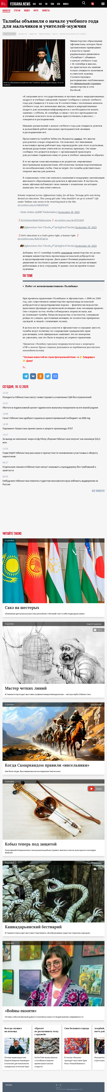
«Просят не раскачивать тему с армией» (46, 1031)
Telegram (88, 357)
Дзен (29, 360)
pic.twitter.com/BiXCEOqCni (33, 238)
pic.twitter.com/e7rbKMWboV (33, 205)
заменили (66, 252)
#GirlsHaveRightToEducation (35, 220)
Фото (37, 10)
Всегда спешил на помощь (13, 1030)
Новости (7, 10)
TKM (53, 3)
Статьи (17, 10)
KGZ (41, 3)
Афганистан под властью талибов (73, 34)
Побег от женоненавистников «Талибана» (53, 286)
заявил (78, 138)
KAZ (34, 3)
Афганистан (22, 34)
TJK (47, 3)
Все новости (98, 491)
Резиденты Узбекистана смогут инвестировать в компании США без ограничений (47, 397)
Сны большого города (76, 1028)
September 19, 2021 (86, 227)
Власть (55, 34)
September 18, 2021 (69, 212)
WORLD (68, 3)
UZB (60, 3)
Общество (33, 34)
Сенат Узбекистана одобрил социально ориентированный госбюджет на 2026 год (46, 418)
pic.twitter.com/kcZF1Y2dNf (69, 220)
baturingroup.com (72, 1089)
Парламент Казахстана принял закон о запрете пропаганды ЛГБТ (38, 428)
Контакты (9, 1085)
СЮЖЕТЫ (47, 10)
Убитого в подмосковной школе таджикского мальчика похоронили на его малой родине (50, 407)
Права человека (44, 34)
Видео (28, 10)
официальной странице (87, 83)
